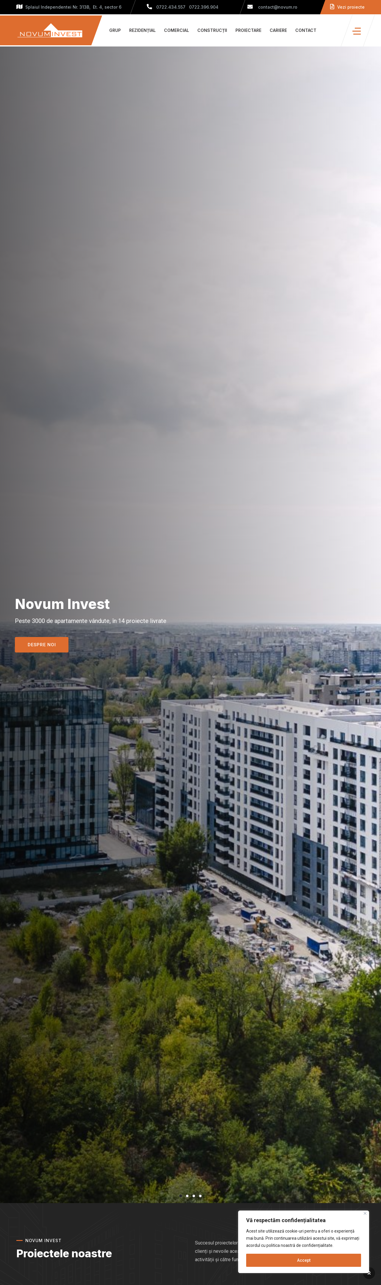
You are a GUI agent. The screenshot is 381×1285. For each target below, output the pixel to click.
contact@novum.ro (272, 7)
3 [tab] (193, 1195)
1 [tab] (180, 1195)
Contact (305, 30)
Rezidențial (142, 30)
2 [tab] (187, 1195)
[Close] (365, 1213)
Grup (115, 30)
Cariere (278, 30)
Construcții (212, 30)
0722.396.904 (203, 7)
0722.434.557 (170, 7)
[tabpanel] (190, 624)
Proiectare (248, 30)
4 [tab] (200, 1195)
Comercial (176, 30)
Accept (303, 1260)
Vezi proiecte (347, 7)
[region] (303, 1242)
